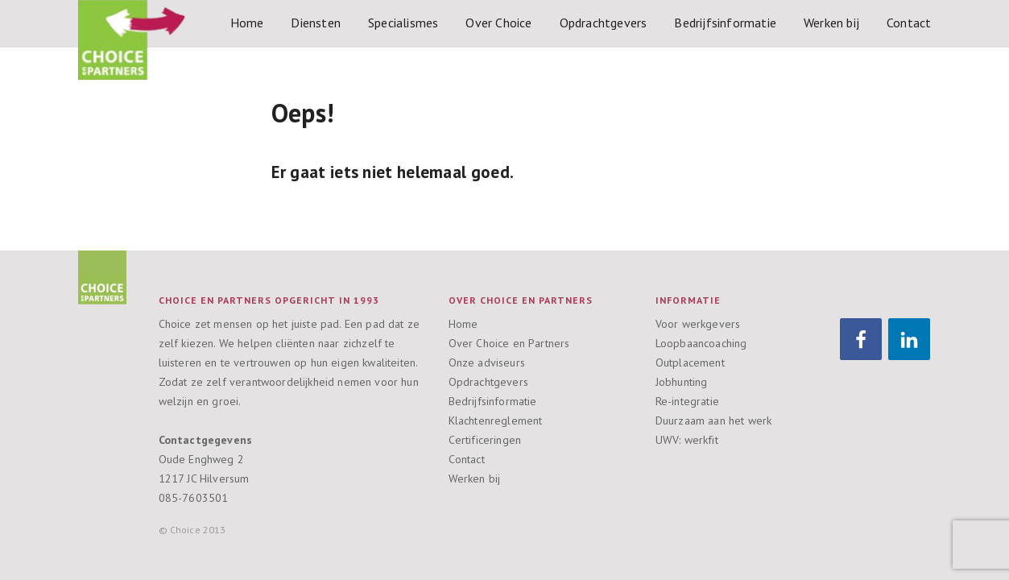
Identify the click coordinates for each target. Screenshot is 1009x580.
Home (247, 22)
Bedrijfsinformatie (725, 22)
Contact (909, 22)
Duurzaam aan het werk (713, 420)
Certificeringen (485, 440)
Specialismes (403, 22)
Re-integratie (687, 401)
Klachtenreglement (496, 420)
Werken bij (831, 22)
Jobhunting (681, 382)
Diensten (316, 22)
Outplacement (690, 362)
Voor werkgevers (698, 324)
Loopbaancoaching (701, 343)
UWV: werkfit (686, 440)
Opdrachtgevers (603, 22)
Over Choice (498, 22)
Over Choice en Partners (509, 343)
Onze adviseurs (487, 362)
